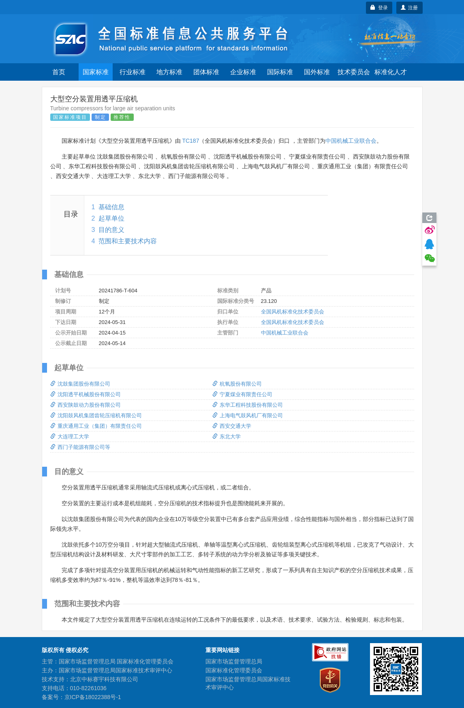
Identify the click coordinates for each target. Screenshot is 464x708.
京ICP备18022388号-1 (92, 697)
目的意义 (111, 229)
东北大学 (226, 436)
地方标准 (169, 72)
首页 (58, 72)
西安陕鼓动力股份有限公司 (85, 405)
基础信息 (111, 207)
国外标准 (317, 72)
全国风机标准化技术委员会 (292, 312)
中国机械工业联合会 (350, 140)
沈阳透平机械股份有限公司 (85, 394)
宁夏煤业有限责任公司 (242, 394)
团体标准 (206, 72)
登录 (379, 8)
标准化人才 (390, 72)
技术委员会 (354, 72)
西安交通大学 (231, 426)
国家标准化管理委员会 (233, 670)
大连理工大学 (69, 436)
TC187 (190, 140)
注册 (409, 8)
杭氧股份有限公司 (237, 384)
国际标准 (280, 72)
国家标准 (96, 72)
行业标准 (132, 72)
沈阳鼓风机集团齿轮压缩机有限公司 (96, 415)
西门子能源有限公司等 (80, 447)
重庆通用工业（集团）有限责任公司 (96, 426)
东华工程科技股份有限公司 (247, 405)
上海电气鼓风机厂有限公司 (247, 415)
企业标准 (243, 72)
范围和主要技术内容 (127, 241)
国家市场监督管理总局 (233, 661)
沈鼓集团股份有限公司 (80, 384)
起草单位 (111, 218)
